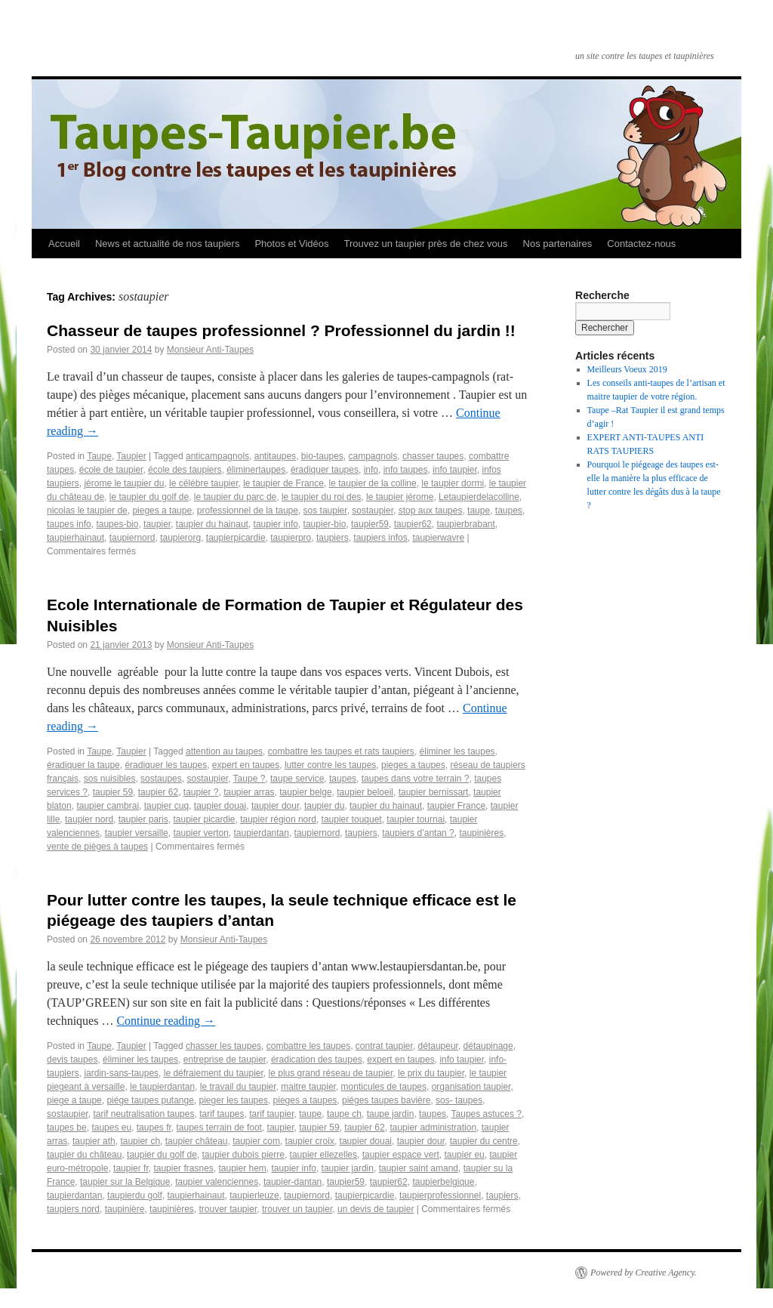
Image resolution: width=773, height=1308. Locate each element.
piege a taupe (74, 1100)
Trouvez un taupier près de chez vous (425, 243)
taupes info (69, 524)
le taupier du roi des (321, 497)
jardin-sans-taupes (121, 1073)
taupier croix (309, 1141)
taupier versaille (136, 833)
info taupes (405, 469)
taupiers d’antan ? (418, 833)
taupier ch (140, 1141)
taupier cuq (166, 806)
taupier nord (89, 819)
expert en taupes (245, 765)
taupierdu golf (134, 1195)
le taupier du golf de (149, 497)
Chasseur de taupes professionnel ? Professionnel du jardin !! (281, 330)
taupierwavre (438, 537)
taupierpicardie (236, 537)
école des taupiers (184, 469)
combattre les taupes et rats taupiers (341, 751)
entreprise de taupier (224, 1059)
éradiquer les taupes (166, 765)
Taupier (131, 456)
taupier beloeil (365, 792)
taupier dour (275, 806)
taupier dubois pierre (243, 1154)
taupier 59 (113, 792)
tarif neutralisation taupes (143, 1114)
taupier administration (433, 1127)
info (371, 469)
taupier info (276, 524)
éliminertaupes (255, 469)
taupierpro (290, 537)
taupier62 (413, 524)
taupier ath (93, 1141)
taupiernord (132, 537)
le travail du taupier (238, 1086)
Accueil (64, 243)
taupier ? (201, 792)
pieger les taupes (233, 1100)
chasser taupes (432, 456)
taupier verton (200, 833)
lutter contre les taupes (330, 765)
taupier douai (220, 806)
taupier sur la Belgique (125, 1182)
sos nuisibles (110, 778)
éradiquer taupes (325, 469)
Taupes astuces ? (486, 1114)
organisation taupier (471, 1086)
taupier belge (305, 792)
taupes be (67, 1127)
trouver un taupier (297, 1209)
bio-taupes (322, 456)
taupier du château (84, 1154)
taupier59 (370, 524)
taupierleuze (254, 1195)
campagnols (373, 456)
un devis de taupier (375, 1209)
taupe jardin (390, 1114)
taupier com (256, 1141)
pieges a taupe (162, 510)
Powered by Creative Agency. (643, 1272)
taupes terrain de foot (218, 1127)
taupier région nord (278, 819)
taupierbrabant (465, 524)
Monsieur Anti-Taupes (210, 349)
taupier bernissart (434, 792)
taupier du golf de (162, 1154)
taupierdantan (261, 833)
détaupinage (488, 1046)
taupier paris (143, 819)
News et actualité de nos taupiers (167, 243)
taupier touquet (352, 819)
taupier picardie (204, 819)
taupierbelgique (443, 1182)
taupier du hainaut (212, 524)
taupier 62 (158, 792)
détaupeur (438, 1046)
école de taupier (111, 469)
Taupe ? (249, 778)
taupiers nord (73, 1209)
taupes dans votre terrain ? (416, 778)
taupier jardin (348, 1168)
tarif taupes (221, 1114)
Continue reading (165, 1020)
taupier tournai (415, 819)
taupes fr (154, 1127)
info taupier (455, 469)
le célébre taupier (203, 483)
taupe (478, 510)
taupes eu (111, 1127)
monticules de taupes (384, 1086)
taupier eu (464, 1154)
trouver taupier (228, 1209)
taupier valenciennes (216, 1182)
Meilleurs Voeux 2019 (627, 369)
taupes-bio (117, 524)
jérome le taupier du (124, 483)
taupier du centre (484, 1141)
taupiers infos (380, 537)
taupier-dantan (292, 1182)
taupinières (481, 833)
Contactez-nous (641, 243)
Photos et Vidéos (291, 243)
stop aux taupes (431, 510)
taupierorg (180, 537)
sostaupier (372, 510)
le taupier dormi (452, 483)
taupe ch (344, 1114)
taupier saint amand (418, 1168)
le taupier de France (283, 483)
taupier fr (131, 1168)
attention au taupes (224, 751)
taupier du (324, 806)
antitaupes (275, 456)
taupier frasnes (183, 1168)
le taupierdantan (162, 1086)
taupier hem (242, 1168)
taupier (157, 524)
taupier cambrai (107, 806)
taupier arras (248, 792)
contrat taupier (384, 1046)
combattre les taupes (308, 1046)
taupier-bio (324, 524)
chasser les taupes (223, 1046)
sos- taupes (459, 1100)
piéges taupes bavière (386, 1100)
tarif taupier (271, 1114)
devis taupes (72, 1059)
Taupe (99, 456)
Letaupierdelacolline (479, 497)
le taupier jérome (399, 497)
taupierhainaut (75, 537)
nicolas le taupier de (87, 510)
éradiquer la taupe (83, 765)
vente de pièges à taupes (97, 846)
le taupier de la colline (373, 483)
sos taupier (325, 510)
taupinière (125, 1209)
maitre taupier (308, 1086)
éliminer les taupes (457, 751)
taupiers (332, 537)
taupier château (196, 1141)
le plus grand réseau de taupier (331, 1073)
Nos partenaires (558, 243)
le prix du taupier (431, 1073)
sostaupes (161, 778)
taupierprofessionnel (440, 1195)
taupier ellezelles (323, 1154)
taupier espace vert (400, 1154)
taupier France (456, 806)
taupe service (297, 778)
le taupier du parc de (235, 497)
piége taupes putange (149, 1100)
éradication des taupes (316, 1059)
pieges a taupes (413, 765)
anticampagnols (217, 456)
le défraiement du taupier (213, 1073)
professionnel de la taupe (247, 510)
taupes (508, 510)
